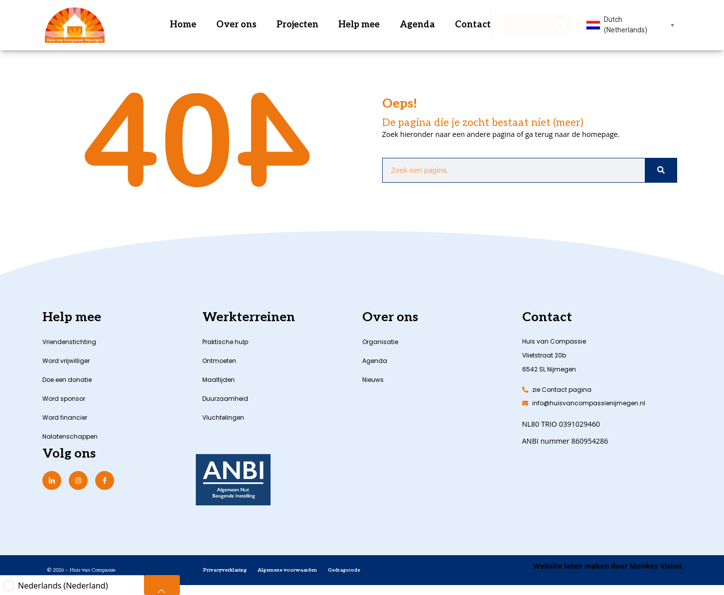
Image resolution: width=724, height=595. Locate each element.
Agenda (417, 24)
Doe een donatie (67, 379)
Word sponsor (63, 398)
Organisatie (380, 342)
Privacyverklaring (225, 570)
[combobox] (630, 24)
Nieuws (373, 379)
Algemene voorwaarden (287, 570)
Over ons (236, 24)
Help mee (359, 24)
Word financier (64, 417)
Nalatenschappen (70, 436)
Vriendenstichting (69, 342)
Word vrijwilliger (66, 361)
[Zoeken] (661, 170)
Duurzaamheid (225, 398)
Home (183, 24)
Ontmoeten (219, 361)
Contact (473, 24)
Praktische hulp (225, 342)
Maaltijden (218, 379)
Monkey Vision (655, 566)
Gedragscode (344, 570)
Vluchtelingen (223, 417)
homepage (600, 134)
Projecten (297, 24)
